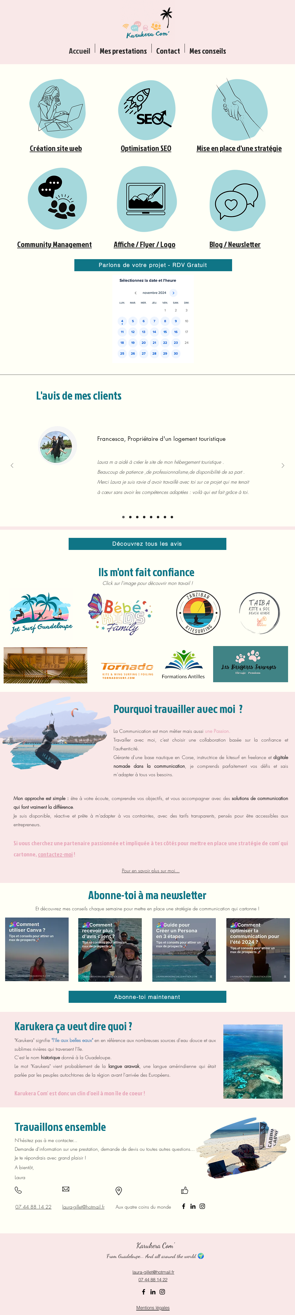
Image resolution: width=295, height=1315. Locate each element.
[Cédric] (130, 517)
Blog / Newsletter (235, 244)
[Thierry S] (165, 517)
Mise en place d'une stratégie (239, 148)
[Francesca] (123, 517)
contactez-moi (55, 854)
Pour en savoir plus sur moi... (151, 870)
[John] (172, 517)
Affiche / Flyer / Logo (144, 244)
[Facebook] (183, 1206)
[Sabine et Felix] (137, 517)
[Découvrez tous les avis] (147, 544)
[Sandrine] (158, 517)
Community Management (54, 244)
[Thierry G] (151, 517)
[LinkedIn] (193, 1206)
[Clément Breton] (144, 517)
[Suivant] (283, 466)
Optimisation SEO (146, 148)
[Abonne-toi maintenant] (147, 997)
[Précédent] (12, 466)
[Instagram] (202, 1206)
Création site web (56, 148)
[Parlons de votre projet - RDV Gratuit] (153, 265)
